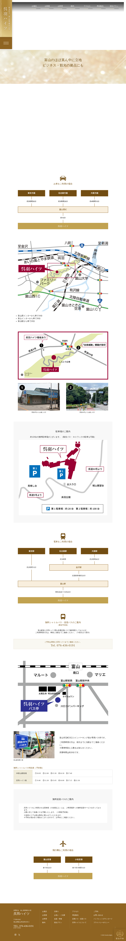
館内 (72, 6)
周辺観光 (100, 6)
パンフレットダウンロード (103, 919)
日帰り (56, 911)
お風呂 (34, 6)
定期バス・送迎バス (79, 919)
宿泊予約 (120, 934)
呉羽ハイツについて (79, 922)
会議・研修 (58, 919)
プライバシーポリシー (101, 922)
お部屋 (47, 6)
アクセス (87, 6)
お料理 (60, 6)
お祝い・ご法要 (59, 915)
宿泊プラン (114, 6)
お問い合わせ (98, 915)
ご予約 (96, 911)
